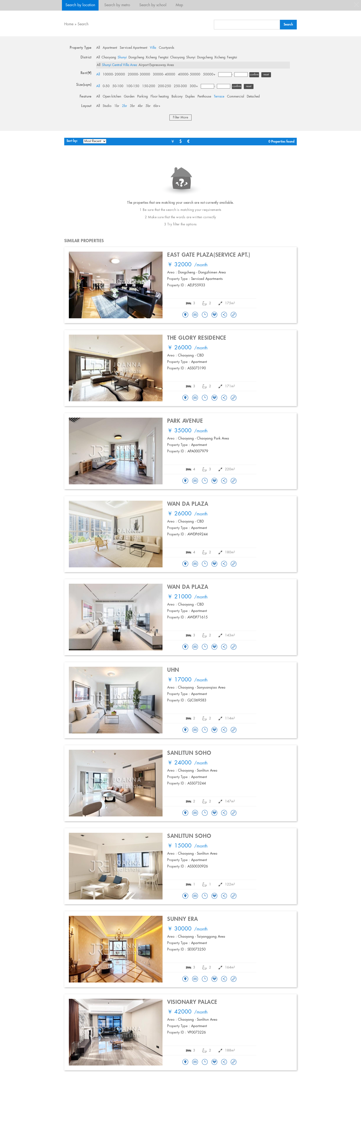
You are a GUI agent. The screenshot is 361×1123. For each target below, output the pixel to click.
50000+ (209, 74)
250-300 (180, 86)
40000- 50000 (189, 74)
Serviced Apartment (133, 48)
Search (83, 24)
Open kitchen (112, 96)
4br (140, 106)
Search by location (80, 5)
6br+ (156, 106)
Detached (253, 96)
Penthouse (204, 96)
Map (179, 5)
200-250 (164, 86)
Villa (153, 48)
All (98, 48)
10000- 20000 (114, 74)
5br (148, 106)
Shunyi (122, 57)
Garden (129, 96)
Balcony (177, 96)
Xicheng (151, 57)
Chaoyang (109, 57)
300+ (194, 86)
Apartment (110, 48)
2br (124, 106)
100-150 (132, 86)
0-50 (106, 86)
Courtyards (166, 48)
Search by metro (117, 5)
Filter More (180, 117)
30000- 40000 (164, 74)
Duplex (190, 96)
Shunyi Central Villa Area (119, 65)
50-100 (117, 86)
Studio (107, 106)
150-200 (148, 86)
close (356, 4)
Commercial (235, 96)
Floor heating (160, 96)
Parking (142, 96)
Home (68, 24)
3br (132, 106)
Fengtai (163, 57)
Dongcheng (136, 57)
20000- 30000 (139, 74)
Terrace (219, 96)
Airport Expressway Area (156, 65)
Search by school (152, 5)
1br (116, 106)
